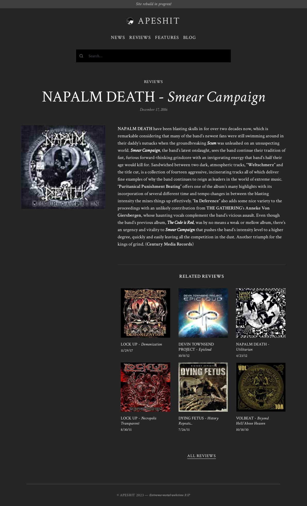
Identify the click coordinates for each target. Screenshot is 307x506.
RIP (187, 495)
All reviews (201, 456)
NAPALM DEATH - (252, 347)
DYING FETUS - (199, 421)
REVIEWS (153, 82)
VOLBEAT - (252, 421)
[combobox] (153, 55)
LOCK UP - (141, 344)
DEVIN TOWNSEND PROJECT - (196, 347)
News (118, 37)
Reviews (140, 37)
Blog (189, 37)
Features (167, 37)
